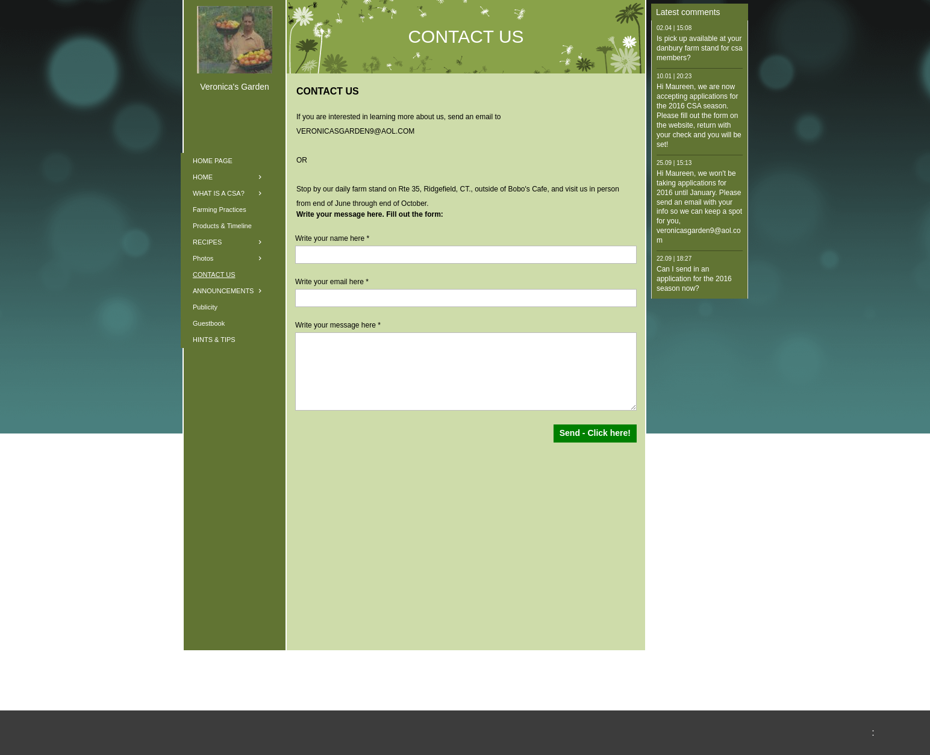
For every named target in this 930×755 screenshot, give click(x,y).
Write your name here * (332, 238)
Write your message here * (338, 325)
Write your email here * (332, 282)
